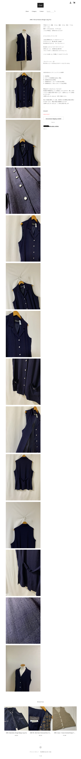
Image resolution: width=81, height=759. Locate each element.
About (27, 11)
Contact (42, 11)
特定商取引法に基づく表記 (45, 751)
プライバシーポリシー (34, 751)
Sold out (53, 122)
